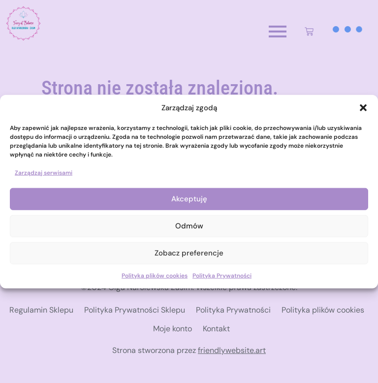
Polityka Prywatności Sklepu (134, 310)
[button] (363, 108)
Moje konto (172, 328)
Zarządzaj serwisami (43, 172)
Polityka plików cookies (155, 275)
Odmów (189, 226)
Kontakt (216, 328)
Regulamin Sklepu (41, 310)
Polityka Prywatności (222, 275)
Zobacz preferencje (189, 253)
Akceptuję (189, 199)
